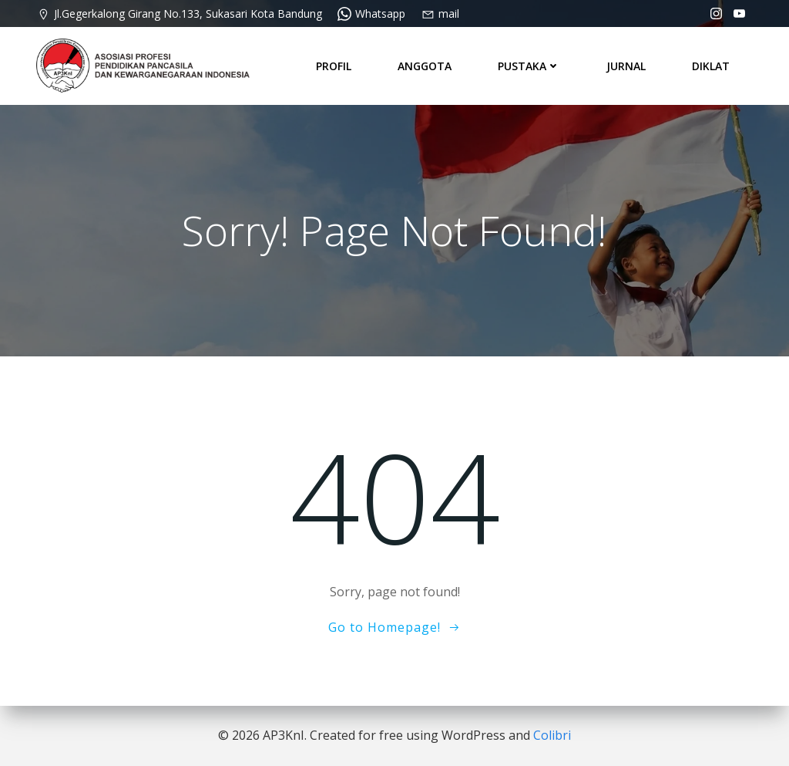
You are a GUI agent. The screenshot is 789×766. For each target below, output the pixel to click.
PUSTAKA (529, 65)
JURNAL (626, 65)
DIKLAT (711, 65)
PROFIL (333, 65)
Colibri (552, 735)
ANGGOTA (425, 65)
